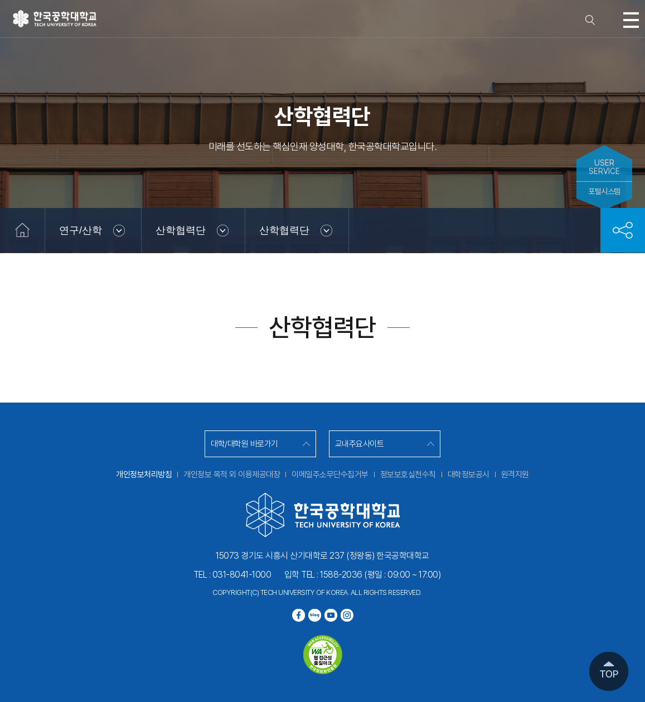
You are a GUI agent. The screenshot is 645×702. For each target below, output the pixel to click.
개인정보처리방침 (144, 474)
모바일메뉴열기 (631, 20)
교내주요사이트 (359, 444)
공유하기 (622, 230)
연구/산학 (80, 230)
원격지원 (515, 474)
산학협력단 (181, 230)
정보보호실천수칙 (408, 474)
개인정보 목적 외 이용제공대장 (231, 474)
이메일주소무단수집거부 (330, 474)
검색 (590, 20)
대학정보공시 (468, 474)
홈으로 (22, 230)
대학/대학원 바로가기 (244, 444)
